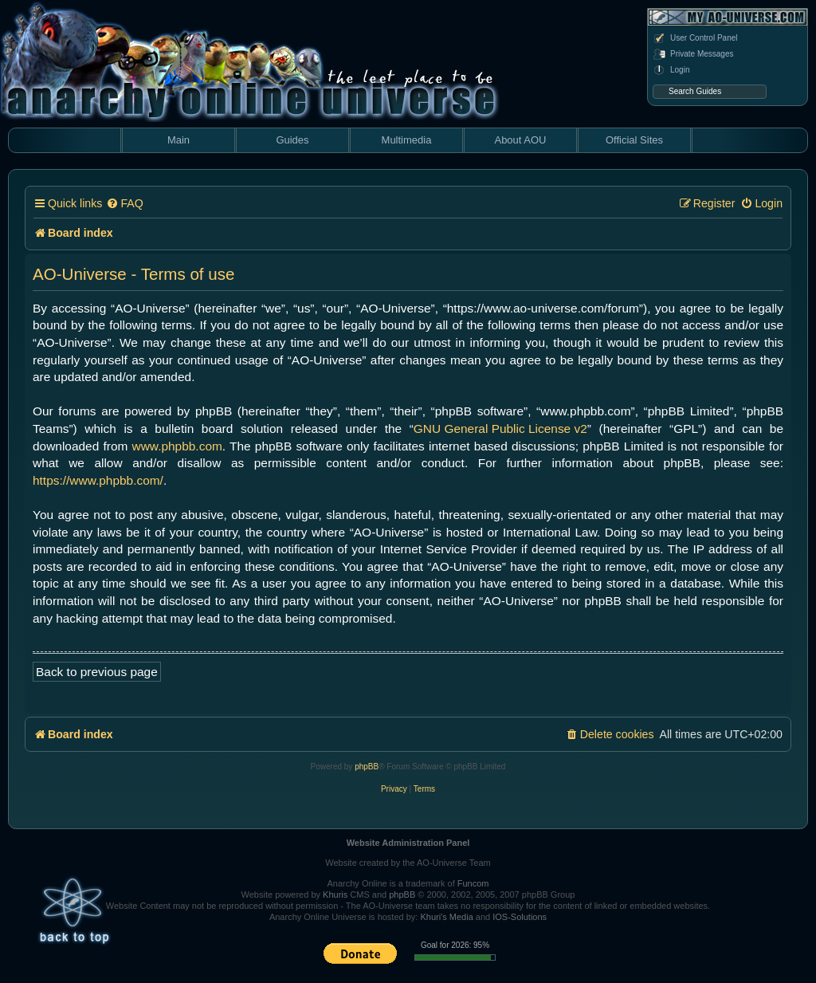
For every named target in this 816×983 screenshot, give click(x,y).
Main (178, 140)
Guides (292, 140)
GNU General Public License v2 (500, 428)
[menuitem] (124, 203)
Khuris (335, 894)
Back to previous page (97, 671)
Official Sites (634, 140)
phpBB (367, 766)
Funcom (473, 883)
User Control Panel (695, 38)
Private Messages (693, 54)
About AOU (520, 140)
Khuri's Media (446, 917)
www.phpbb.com (177, 446)
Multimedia (407, 140)
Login (671, 70)
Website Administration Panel (408, 842)
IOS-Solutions (519, 917)
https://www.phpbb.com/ (98, 480)
